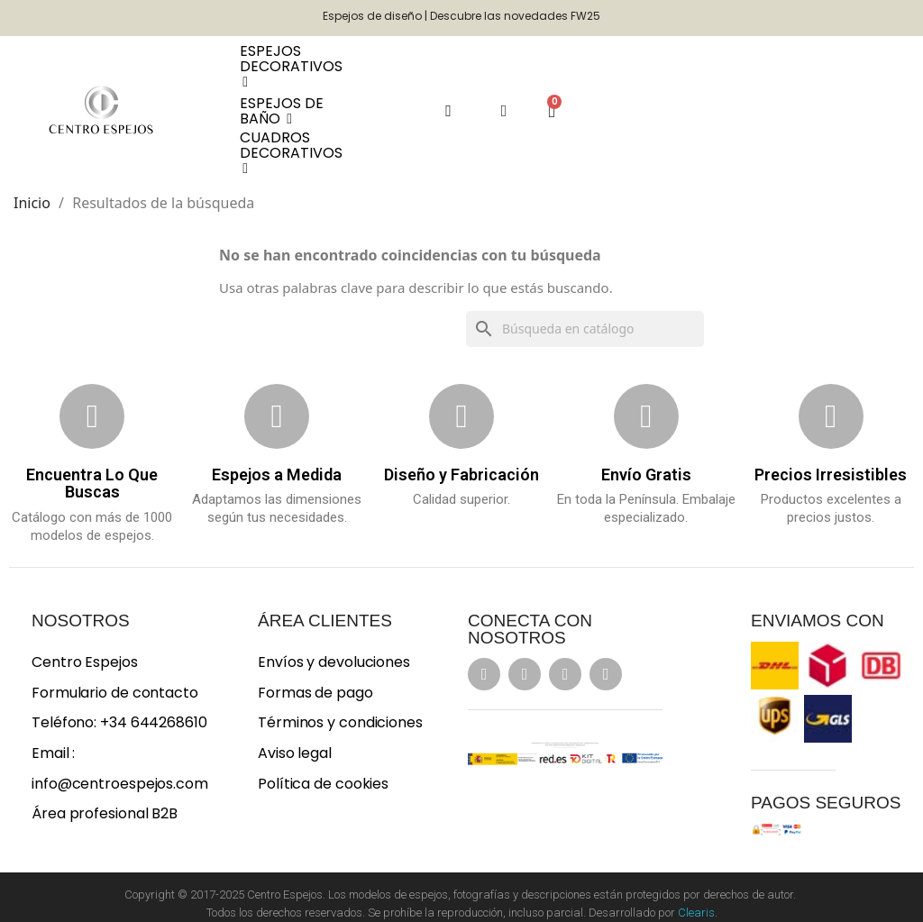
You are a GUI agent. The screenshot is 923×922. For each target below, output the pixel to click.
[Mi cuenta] (504, 111)
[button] (448, 110)
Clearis (696, 912)
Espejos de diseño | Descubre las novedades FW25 (461, 15)
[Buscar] (585, 329)
